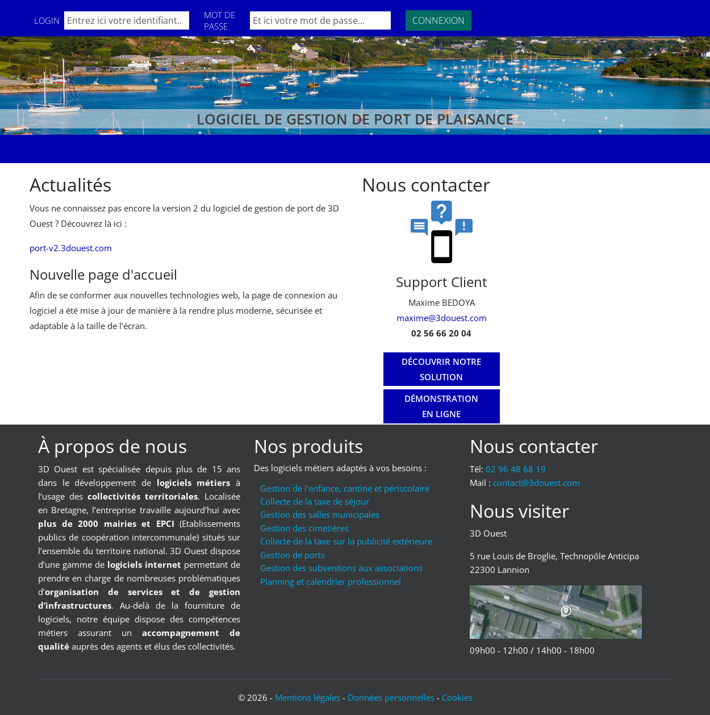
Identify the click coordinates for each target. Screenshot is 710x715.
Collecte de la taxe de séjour (314, 501)
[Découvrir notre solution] (441, 369)
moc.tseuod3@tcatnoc (536, 482)
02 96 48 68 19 (516, 469)
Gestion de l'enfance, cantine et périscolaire (344, 488)
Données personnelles (391, 697)
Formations (114, 149)
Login (47, 20)
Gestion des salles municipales (319, 514)
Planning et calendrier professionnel (330, 581)
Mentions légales (307, 697)
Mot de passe (219, 20)
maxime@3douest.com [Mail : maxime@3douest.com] (441, 317)
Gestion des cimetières (304, 528)
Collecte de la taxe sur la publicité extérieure (346, 541)
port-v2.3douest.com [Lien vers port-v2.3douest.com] (71, 247)
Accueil (54, 149)
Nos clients (184, 149)
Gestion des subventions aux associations (341, 567)
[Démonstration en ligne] (441, 406)
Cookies (457, 697)
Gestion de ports (292, 554)
